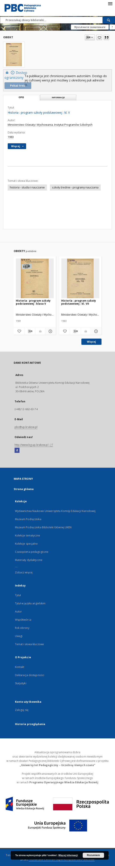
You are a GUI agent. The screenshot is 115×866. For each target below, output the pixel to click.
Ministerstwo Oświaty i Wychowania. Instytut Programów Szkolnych (50, 125)
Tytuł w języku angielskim (30, 603)
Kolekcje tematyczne (27, 535)
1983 (11, 137)
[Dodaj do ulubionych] (99, 37)
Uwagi (19, 636)
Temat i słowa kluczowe (29, 644)
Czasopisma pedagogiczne (32, 552)
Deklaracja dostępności (29, 675)
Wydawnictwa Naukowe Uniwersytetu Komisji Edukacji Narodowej (55, 511)
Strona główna (24, 489)
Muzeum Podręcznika (28, 519)
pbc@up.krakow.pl (26, 427)
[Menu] (110, 3)
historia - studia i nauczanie (27, 187)
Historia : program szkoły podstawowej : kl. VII (78, 302)
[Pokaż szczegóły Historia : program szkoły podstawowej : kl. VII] (95, 331)
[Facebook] (17, 450)
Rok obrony (22, 628)
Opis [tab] (21, 97)
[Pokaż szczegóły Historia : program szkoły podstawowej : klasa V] (50, 331)
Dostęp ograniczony (15, 75)
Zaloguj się (22, 710)
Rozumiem (93, 855)
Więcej (91, 342)
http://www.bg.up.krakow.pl (34, 445)
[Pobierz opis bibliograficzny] (29, 331)
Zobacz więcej (24, 572)
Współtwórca (23, 620)
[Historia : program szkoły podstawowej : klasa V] (35, 278)
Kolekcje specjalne (26, 543)
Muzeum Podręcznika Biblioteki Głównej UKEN (43, 527)
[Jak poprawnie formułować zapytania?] (112, 27)
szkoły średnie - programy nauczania (75, 187)
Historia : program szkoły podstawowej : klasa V (33, 302)
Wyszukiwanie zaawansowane (89, 27)
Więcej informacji (68, 855)
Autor (18, 611)
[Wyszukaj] (109, 20)
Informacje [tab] (58, 97)
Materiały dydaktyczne (29, 560)
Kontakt (19, 667)
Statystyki (20, 683)
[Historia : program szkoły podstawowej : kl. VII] (80, 278)
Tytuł (18, 595)
